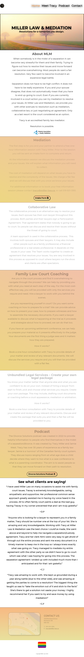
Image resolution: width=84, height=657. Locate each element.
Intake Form (41, 198)
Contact (77, 5)
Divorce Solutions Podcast (40, 474)
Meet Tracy (49, 5)
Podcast (64, 5)
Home (36, 5)
